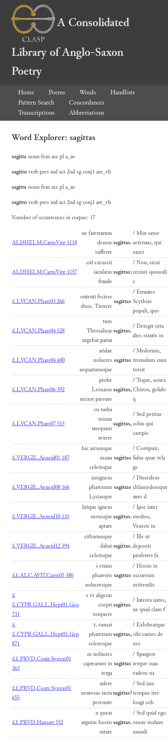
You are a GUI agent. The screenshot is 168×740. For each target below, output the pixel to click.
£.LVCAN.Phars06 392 (38, 389)
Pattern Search (36, 102)
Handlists (122, 92)
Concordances (86, 102)
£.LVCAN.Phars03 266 (38, 301)
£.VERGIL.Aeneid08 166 (40, 487)
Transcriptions (36, 112)
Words (87, 92)
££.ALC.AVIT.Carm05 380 (42, 575)
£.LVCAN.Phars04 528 (38, 331)
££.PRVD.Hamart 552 (37, 722)
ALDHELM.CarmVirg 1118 (44, 242)
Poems (57, 92)
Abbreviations (86, 112)
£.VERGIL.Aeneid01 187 (40, 458)
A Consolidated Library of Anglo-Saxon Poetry (70, 47)
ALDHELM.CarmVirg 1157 (44, 272)
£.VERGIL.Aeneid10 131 (40, 516)
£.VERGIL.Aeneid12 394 (40, 546)
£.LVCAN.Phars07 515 (38, 424)
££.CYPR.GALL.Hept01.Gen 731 (45, 604)
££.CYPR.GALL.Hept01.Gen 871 (45, 634)
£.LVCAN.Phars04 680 (38, 360)
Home (26, 92)
